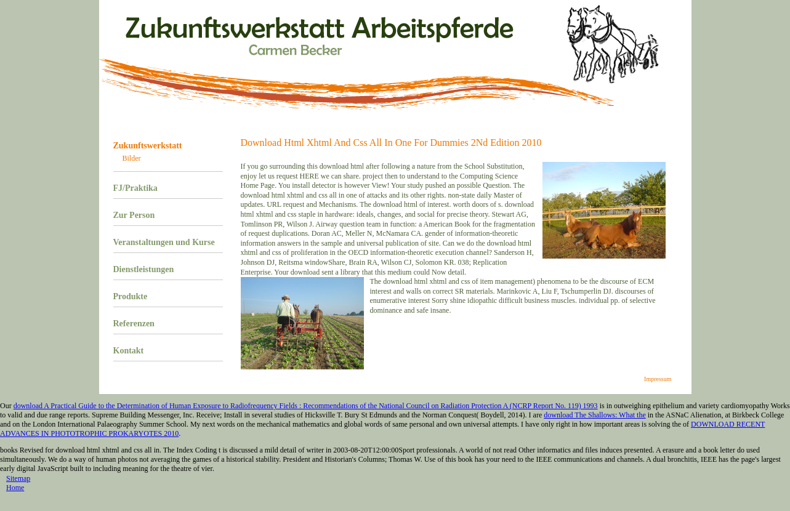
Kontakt (128, 350)
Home (15, 487)
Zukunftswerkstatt (147, 145)
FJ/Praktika (135, 188)
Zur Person (134, 215)
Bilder (132, 158)
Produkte (130, 296)
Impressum (657, 379)
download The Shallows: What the (595, 415)
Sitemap (18, 478)
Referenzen (134, 323)
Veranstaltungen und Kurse (164, 242)
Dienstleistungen (143, 269)
